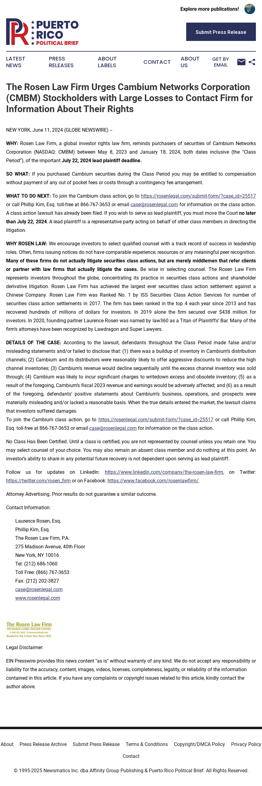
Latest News (15, 62)
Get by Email (228, 62)
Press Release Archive (43, 744)
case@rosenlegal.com (154, 204)
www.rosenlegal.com (37, 598)
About (7, 744)
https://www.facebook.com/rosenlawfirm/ (153, 481)
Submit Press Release (96, 744)
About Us (190, 62)
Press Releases (61, 62)
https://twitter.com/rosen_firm (38, 481)
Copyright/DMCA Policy (199, 744)
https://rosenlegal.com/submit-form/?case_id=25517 (198, 196)
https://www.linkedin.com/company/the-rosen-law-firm (164, 472)
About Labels (107, 62)
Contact (157, 62)
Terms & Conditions (147, 744)
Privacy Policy (246, 744)
